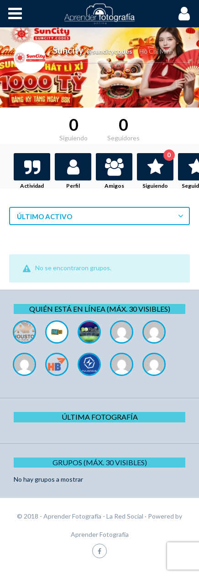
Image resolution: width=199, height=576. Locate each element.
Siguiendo (157, 171)
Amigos (114, 185)
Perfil (73, 185)
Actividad (32, 185)
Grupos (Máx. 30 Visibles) (99, 462)
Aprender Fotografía (100, 534)
